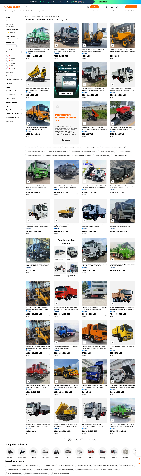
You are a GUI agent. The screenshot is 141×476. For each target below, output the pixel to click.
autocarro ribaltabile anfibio (89, 147)
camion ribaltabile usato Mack (40, 468)
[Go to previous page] (65, 434)
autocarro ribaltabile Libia (116, 155)
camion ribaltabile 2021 (122, 461)
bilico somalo (30, 147)
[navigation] (14, 225)
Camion (46, 16)
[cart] (111, 7)
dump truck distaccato (63, 461)
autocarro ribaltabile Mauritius (62, 465)
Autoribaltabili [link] (55, 16)
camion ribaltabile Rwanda (71, 147)
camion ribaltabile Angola (98, 155)
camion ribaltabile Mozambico (105, 465)
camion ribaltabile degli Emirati (41, 465)
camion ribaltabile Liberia (103, 151)
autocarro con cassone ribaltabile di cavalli (17, 468)
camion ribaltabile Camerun (46, 461)
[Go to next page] (94, 434)
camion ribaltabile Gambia (33, 155)
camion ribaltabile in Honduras (34, 151)
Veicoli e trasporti (37, 16)
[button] (56, 45)
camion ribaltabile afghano (124, 465)
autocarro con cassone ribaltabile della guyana (80, 151)
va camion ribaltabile (29, 461)
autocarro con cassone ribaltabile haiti (111, 147)
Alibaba (27, 16)
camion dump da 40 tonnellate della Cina (101, 461)
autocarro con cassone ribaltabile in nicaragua (56, 155)
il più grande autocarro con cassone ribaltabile (18, 465)
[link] (138, 459)
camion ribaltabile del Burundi (79, 155)
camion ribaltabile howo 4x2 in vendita (83, 465)
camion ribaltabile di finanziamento (55, 151)
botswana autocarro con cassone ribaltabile (49, 147)
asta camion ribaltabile (119, 151)
